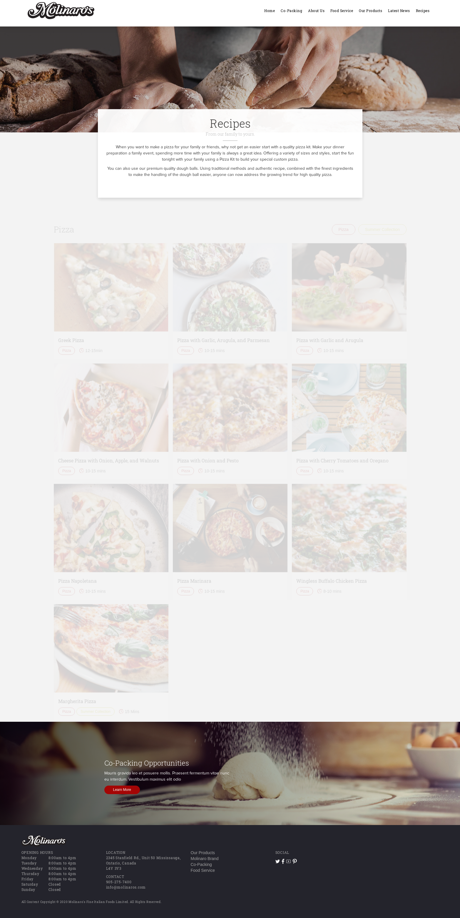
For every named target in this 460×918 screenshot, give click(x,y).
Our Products (203, 852)
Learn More (122, 790)
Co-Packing (201, 864)
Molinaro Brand (205, 858)
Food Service (203, 870)
